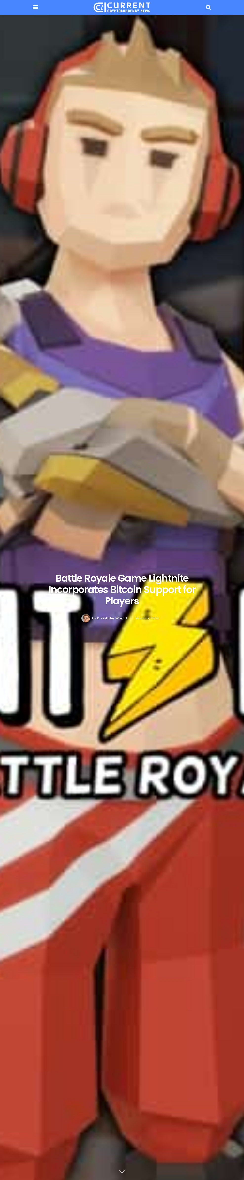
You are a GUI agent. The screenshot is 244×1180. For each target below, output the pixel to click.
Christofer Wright (112, 618)
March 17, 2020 (147, 618)
